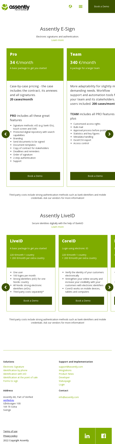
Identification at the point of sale (20, 377)
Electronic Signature (13, 366)
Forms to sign (10, 380)
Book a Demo (101, 6)
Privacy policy (10, 435)
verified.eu (8, 400)
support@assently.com (71, 366)
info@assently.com (69, 397)
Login (62, 384)
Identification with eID (14, 373)
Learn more (57, 40)
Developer (64, 377)
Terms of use (10, 431)
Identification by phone (15, 370)
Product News (66, 373)
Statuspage (65, 380)
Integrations (65, 370)
